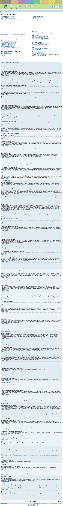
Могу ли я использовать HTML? (6, 53)
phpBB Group (32, 479)
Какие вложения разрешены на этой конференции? (40, 48)
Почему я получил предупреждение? (7, 45)
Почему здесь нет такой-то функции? (38, 53)
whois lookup (7, 493)
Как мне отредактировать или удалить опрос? (8, 42)
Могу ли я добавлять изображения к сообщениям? (9, 55)
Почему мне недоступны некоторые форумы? (8, 43)
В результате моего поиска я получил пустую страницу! (40, 38)
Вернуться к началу (5, 75)
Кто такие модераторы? (35, 18)
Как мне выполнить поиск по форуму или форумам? (40, 36)
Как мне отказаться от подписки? (37, 45)
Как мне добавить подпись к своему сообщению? (9, 39)
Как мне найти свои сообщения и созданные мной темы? (41, 40)
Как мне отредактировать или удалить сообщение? (9, 38)
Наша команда (35, 503)
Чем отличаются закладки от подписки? (38, 43)
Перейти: (27, 501)
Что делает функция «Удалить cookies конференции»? (9, 25)
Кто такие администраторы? (36, 17)
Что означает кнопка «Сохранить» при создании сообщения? (10, 47)
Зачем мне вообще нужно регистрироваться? (8, 18)
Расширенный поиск (58, 7)
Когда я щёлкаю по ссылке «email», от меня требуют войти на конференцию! (13, 34)
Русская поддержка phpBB (31, 505)
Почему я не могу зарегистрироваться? (7, 24)
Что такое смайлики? (4, 54)
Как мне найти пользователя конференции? (39, 39)
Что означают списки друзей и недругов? (38, 32)
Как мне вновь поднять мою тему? (6, 49)
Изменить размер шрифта (62, 10)
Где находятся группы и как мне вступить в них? (39, 20)
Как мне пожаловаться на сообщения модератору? (9, 46)
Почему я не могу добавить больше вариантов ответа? (9, 41)
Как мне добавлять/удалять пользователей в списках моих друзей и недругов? (44, 33)
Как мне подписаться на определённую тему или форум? (41, 44)
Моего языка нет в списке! (5, 31)
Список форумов (4, 11)
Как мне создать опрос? (5, 40)
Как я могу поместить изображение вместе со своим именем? (11, 32)
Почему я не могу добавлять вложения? (7, 44)
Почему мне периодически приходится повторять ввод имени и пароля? (12, 19)
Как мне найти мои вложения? (37, 49)
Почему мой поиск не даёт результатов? (38, 37)
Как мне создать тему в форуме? (6, 37)
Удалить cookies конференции (43, 503)
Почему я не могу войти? (5, 17)
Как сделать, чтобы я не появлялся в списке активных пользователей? (12, 20)
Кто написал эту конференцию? (37, 52)
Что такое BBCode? (4, 52)
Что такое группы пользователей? (37, 19)
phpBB (28, 504)
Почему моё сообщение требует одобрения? (8, 48)
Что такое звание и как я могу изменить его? (8, 33)
